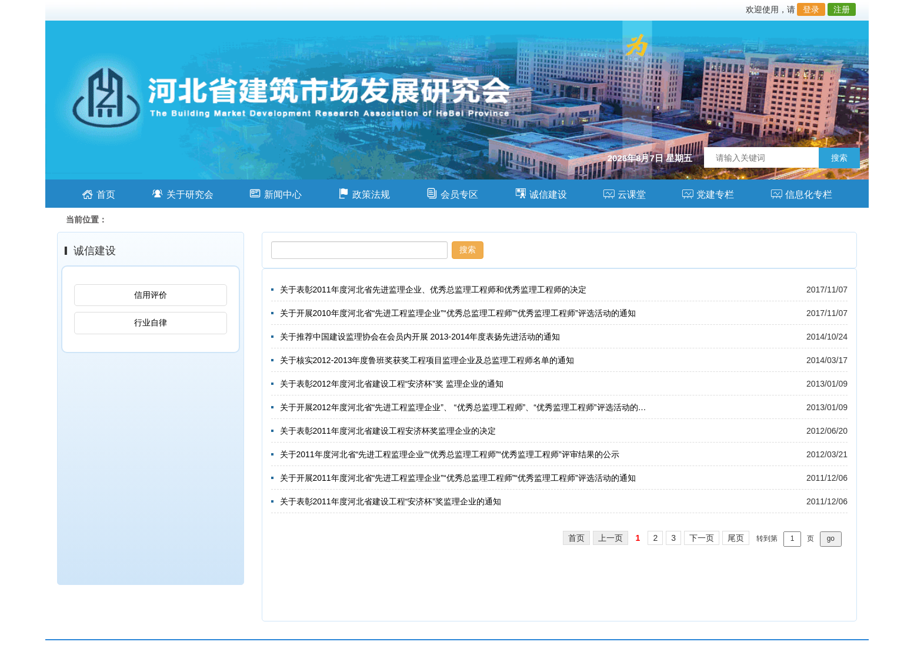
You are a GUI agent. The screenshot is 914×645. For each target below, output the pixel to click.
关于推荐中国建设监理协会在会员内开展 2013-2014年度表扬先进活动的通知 (420, 336)
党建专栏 (708, 193)
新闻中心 (275, 193)
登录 (811, 9)
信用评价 (150, 295)
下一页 (701, 538)
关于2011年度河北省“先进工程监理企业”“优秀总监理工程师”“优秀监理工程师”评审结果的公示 (449, 454)
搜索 (839, 157)
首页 (98, 193)
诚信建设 (541, 193)
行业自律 (150, 322)
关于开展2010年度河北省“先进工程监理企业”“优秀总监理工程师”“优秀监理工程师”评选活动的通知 (458, 313)
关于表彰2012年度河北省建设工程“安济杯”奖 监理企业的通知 (391, 383)
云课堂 (624, 193)
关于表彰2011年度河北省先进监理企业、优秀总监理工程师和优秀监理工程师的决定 (433, 289)
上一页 (610, 538)
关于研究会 (183, 193)
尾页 (736, 538)
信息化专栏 (801, 193)
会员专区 (452, 193)
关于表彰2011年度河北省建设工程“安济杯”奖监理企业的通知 (390, 501)
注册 (841, 9)
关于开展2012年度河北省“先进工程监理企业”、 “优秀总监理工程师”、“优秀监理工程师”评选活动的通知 (464, 407)
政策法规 (364, 193)
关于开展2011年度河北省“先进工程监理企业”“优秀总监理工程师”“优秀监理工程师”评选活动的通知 (458, 478)
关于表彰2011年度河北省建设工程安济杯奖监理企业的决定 (388, 430)
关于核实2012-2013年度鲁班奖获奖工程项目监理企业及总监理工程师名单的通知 (427, 360)
